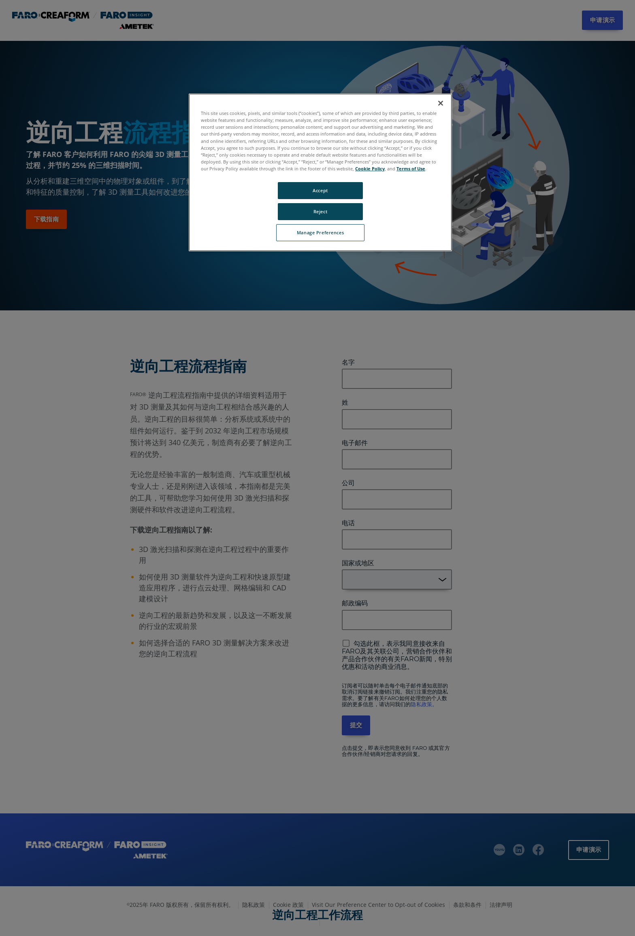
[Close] (441, 103)
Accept (320, 190)
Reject (320, 211)
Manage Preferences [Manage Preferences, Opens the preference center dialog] (320, 232)
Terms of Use (410, 169)
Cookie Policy (370, 169)
